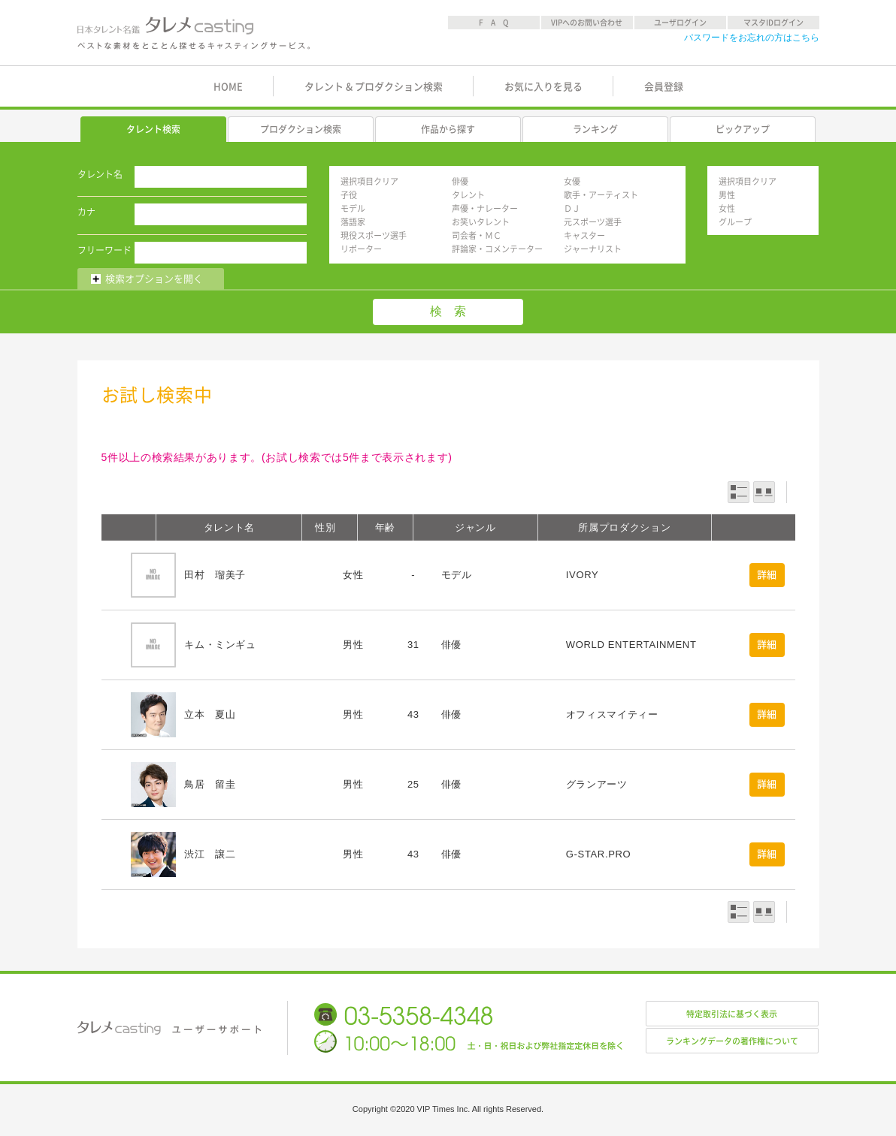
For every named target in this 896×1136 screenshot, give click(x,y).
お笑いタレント (481, 222)
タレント (468, 195)
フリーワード (104, 250)
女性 (727, 208)
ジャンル (475, 527)
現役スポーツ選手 (374, 235)
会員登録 (663, 87)
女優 (572, 181)
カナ (86, 211)
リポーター (361, 249)
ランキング (595, 129)
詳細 (767, 575)
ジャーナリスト (593, 249)
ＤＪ (572, 208)
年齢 (385, 527)
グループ (735, 222)
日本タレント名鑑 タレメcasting (194, 33)
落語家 (353, 222)
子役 (349, 195)
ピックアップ (743, 129)
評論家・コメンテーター (497, 249)
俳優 (460, 181)
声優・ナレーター (485, 208)
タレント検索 (153, 129)
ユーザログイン (680, 22)
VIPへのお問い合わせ (586, 22)
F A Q (494, 22)
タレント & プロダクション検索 (373, 87)
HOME (228, 87)
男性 (727, 195)
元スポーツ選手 (593, 222)
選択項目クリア (369, 181)
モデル (353, 208)
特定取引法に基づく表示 (731, 1014)
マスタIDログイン (773, 22)
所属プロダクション (624, 527)
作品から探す (448, 129)
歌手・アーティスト (601, 195)
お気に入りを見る (543, 87)
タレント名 (100, 174)
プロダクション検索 (300, 129)
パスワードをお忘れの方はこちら (751, 37)
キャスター (584, 235)
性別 (325, 527)
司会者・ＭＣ (476, 235)
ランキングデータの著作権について (732, 1041)
